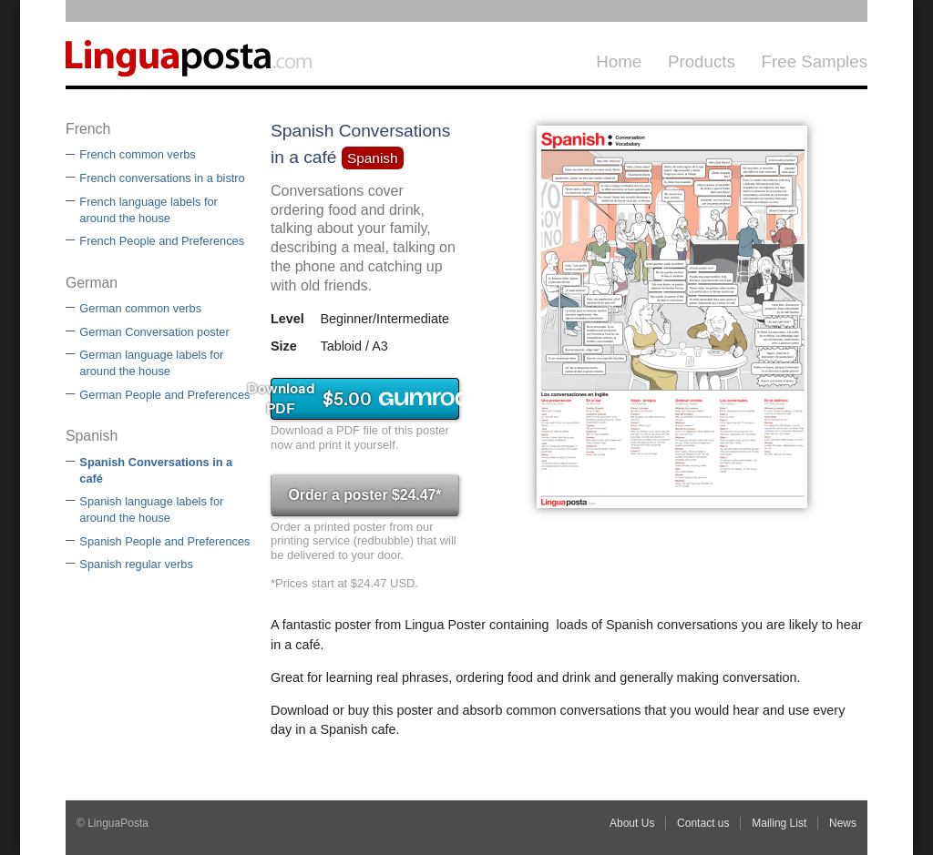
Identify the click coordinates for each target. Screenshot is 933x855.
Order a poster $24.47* (364, 495)
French (88, 129)
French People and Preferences (161, 241)
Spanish (372, 158)
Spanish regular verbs (135, 564)
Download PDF (365, 398)
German (92, 282)
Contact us (703, 823)
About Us (632, 823)
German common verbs (140, 308)
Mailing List (779, 823)
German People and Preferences (164, 395)
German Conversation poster (154, 332)
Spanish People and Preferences (164, 541)
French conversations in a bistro (161, 178)
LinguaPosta (202, 54)
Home (618, 61)
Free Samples (814, 61)
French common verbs (137, 154)
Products (701, 61)
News (842, 823)
